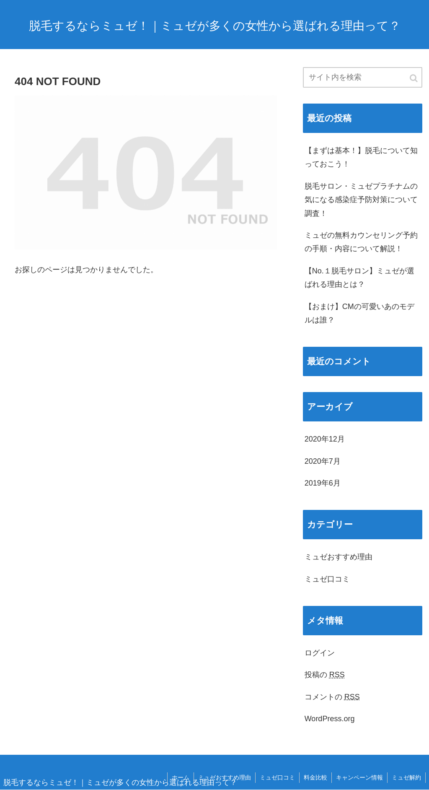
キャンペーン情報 (359, 777)
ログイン (320, 653)
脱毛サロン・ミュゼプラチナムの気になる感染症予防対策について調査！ (361, 200)
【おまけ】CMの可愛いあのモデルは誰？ (359, 313)
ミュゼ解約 (406, 777)
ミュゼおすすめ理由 (338, 557)
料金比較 (315, 777)
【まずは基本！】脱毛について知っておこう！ (361, 157)
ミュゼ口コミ (327, 579)
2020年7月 (323, 461)
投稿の (325, 674)
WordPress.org (330, 719)
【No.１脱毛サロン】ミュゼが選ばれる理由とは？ (359, 277)
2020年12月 (325, 439)
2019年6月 (323, 483)
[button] (414, 78)
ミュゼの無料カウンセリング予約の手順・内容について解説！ (361, 242)
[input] (362, 77)
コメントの (332, 697)
